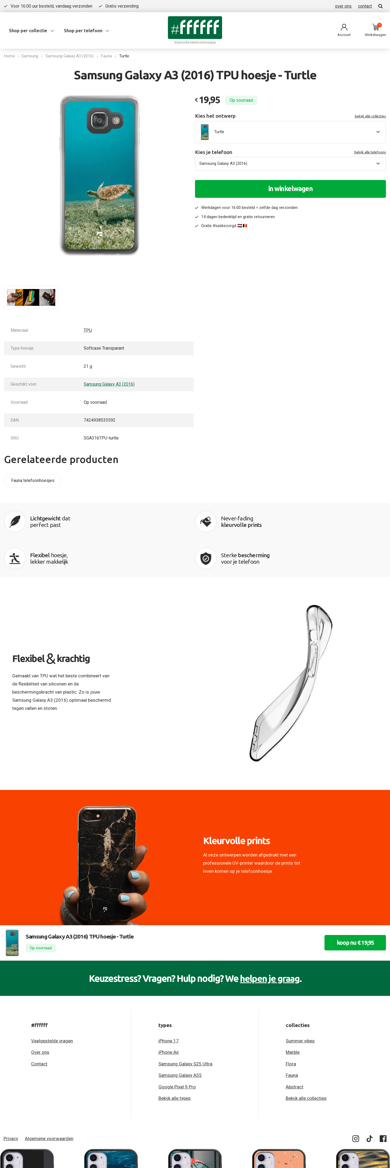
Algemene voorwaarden (49, 1103)
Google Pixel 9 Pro (177, 1052)
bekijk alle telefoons (370, 152)
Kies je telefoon (290, 152)
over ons (343, 6)
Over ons (40, 1017)
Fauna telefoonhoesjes (32, 480)
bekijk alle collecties (370, 116)
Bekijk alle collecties (306, 1063)
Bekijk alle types (174, 1063)
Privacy (11, 1103)
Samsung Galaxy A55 (180, 1040)
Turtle (125, 56)
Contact (39, 1029)
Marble (293, 1017)
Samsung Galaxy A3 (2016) (71, 56)
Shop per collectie (28, 30)
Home (9, 56)
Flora (291, 1029)
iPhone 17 (168, 1006)
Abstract (294, 1052)
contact (365, 6)
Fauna (107, 56)
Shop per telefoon (83, 30)
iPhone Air (168, 1017)
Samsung (30, 56)
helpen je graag (269, 943)
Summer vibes (300, 1006)
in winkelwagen (290, 188)
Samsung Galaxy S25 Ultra (185, 1029)
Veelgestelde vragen (52, 1006)
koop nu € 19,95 (352, 907)
